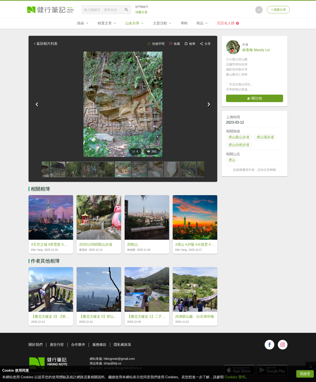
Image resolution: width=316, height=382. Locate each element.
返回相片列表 (45, 43)
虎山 (231, 160)
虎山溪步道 (265, 137)
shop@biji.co (112, 363)
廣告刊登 (57, 344)
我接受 (305, 374)
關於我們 (36, 344)
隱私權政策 (122, 344)
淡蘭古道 (141, 12)
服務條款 (99, 344)
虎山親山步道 (239, 137)
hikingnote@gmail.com (119, 358)
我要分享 (278, 9)
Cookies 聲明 (234, 377)
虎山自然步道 (239, 145)
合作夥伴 (78, 344)
